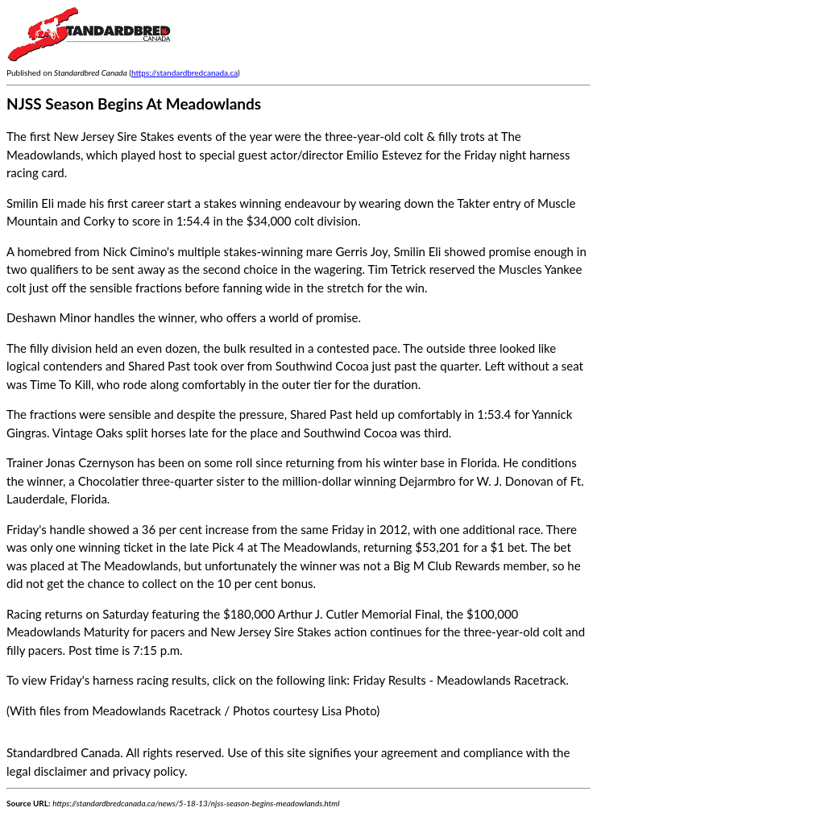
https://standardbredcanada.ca (184, 72)
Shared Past (159, 365)
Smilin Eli (30, 203)
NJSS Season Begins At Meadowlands (133, 103)
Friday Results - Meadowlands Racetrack (459, 680)
